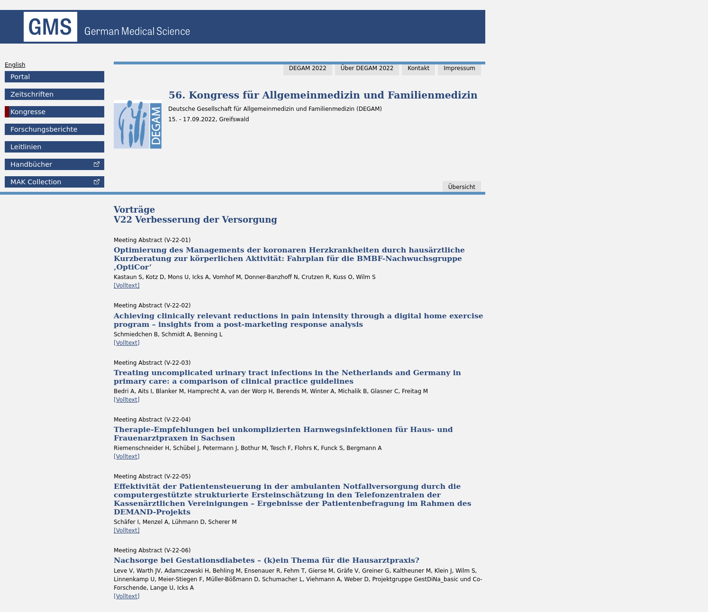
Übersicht (461, 187)
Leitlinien (25, 147)
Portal (20, 77)
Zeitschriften (32, 94)
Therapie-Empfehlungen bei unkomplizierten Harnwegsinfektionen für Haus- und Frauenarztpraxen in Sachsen (283, 433)
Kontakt (418, 68)
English (15, 65)
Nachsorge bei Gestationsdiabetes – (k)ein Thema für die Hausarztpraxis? (266, 560)
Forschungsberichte (43, 129)
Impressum (459, 68)
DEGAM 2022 (308, 68)
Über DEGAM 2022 (367, 68)
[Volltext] (126, 285)
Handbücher (31, 164)
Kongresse (27, 112)
